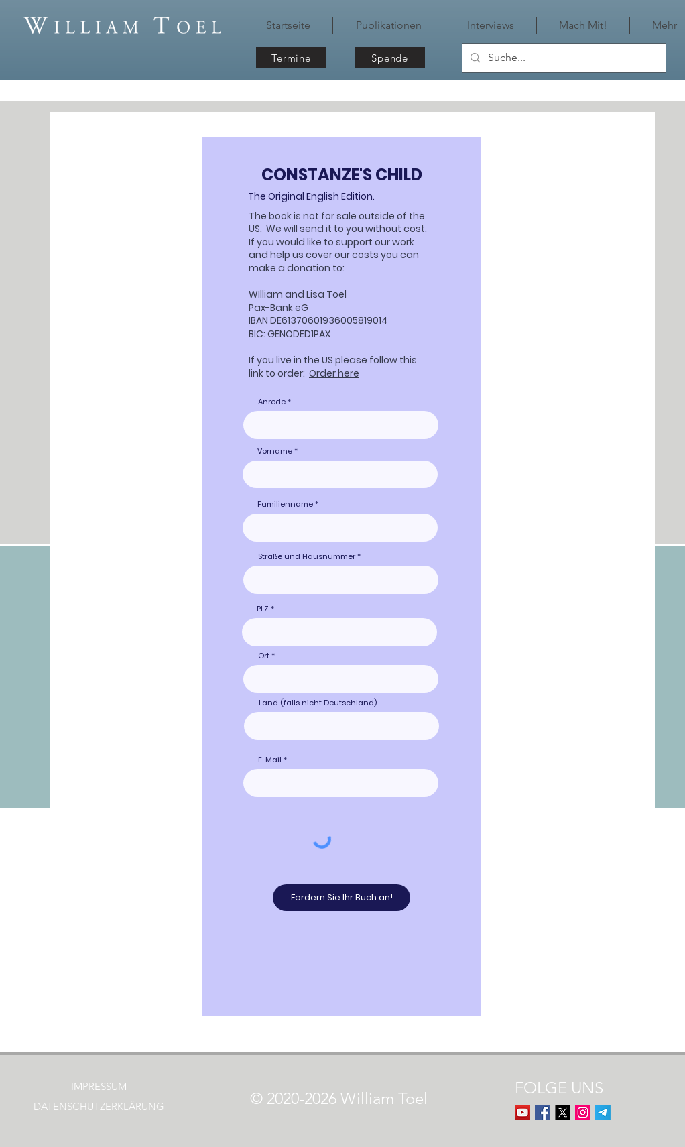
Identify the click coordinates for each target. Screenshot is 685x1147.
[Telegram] (603, 1112)
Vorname (274, 451)
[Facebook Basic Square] (542, 1112)
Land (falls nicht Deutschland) (318, 703)
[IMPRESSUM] (100, 1086)
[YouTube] (522, 1112)
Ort (263, 656)
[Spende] (390, 57)
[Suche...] (562, 58)
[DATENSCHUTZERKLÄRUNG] (100, 1106)
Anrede (272, 402)
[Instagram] (582, 1112)
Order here (334, 373)
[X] (562, 1112)
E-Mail (270, 760)
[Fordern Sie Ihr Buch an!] (341, 897)
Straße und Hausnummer (306, 556)
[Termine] (291, 57)
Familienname (285, 504)
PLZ (263, 609)
